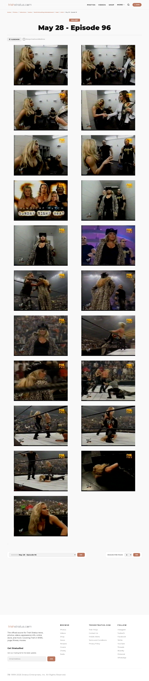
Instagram (122, 630)
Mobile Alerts (94, 637)
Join (51, 659)
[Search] (128, 5)
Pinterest (121, 654)
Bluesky (121, 651)
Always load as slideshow (34, 39)
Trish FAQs (93, 630)
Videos (63, 633)
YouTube (121, 644)
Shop (62, 637)
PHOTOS (91, 5)
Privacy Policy (94, 644)
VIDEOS (102, 5)
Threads (121, 647)
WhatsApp (122, 658)
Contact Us (93, 633)
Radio (62, 654)
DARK (137, 4)
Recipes (63, 644)
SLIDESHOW (14, 39)
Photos (63, 630)
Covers (63, 647)
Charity (63, 651)
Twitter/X (121, 633)
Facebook (122, 637)
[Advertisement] (74, 587)
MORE (120, 5)
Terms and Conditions (98, 640)
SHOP (111, 5)
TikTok (120, 640)
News (62, 640)
